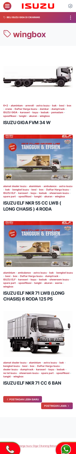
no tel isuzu (10, 373)
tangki (22, 115)
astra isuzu (42, 105)
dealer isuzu (10, 369)
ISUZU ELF (9, 193)
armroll (29, 105)
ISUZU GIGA (10, 112)
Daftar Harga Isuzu (26, 108)
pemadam (57, 112)
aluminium (17, 105)
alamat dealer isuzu (14, 186)
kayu (35, 112)
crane (8, 108)
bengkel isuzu (20, 189)
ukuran (33, 115)
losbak (45, 112)
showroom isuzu (59, 193)
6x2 (5, 105)
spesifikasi (9, 115)
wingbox (45, 115)
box (69, 105)
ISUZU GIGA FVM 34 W (27, 122)
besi (61, 105)
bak (54, 105)
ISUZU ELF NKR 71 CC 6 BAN (32, 383)
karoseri (25, 112)
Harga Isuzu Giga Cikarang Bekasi (38, 445)
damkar (44, 108)
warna (58, 282)
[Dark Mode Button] (70, 6)
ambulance (50, 186)
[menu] (7, 6)
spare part (9, 196)
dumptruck (58, 108)
